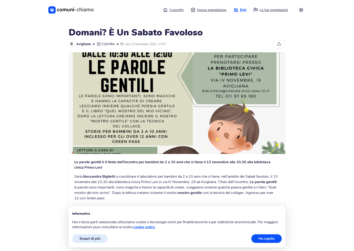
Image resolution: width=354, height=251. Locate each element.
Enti (240, 10)
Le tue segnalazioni (271, 10)
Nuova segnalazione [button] (208, 10)
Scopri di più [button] (89, 238)
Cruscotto (173, 10)
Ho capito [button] (267, 238)
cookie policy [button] (144, 227)
